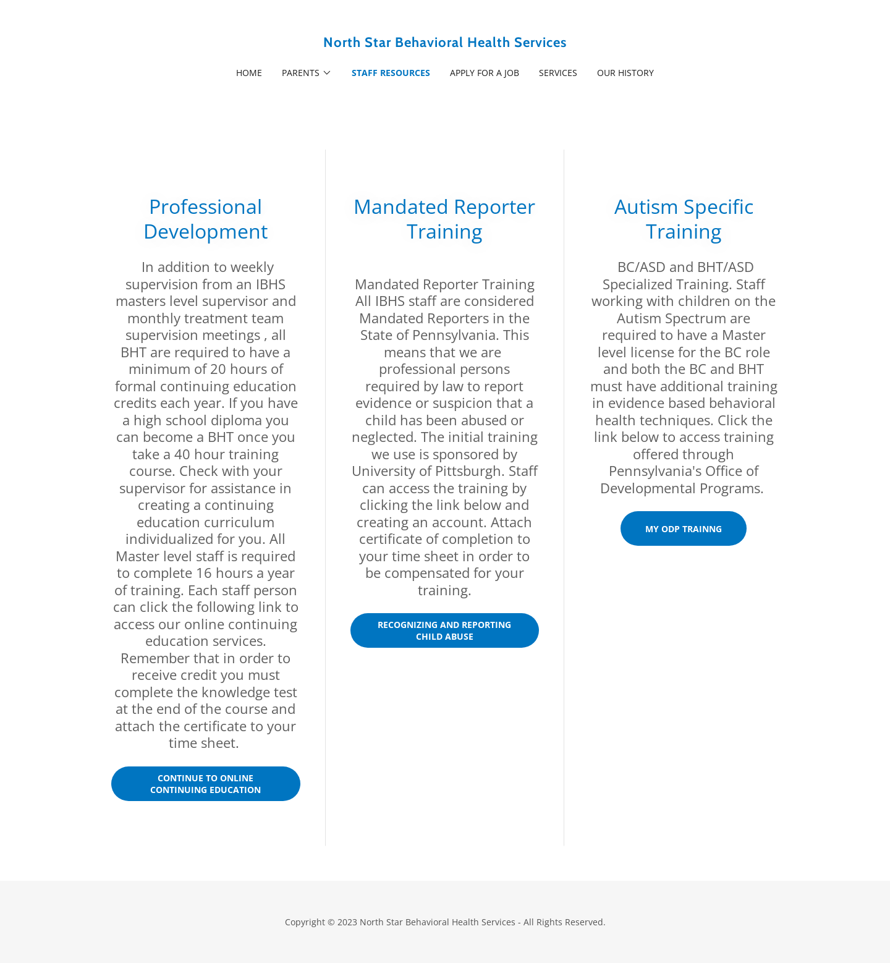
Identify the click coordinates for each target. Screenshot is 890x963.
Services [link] (558, 72)
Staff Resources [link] (391, 72)
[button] (307, 73)
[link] (445, 43)
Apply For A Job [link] (484, 72)
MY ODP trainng (683, 529)
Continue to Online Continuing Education (205, 783)
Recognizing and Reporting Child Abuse (444, 630)
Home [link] (249, 72)
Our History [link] (625, 72)
